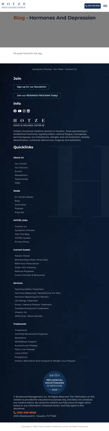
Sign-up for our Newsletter (31, 87)
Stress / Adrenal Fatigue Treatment (33, 305)
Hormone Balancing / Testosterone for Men (38, 293)
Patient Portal (22, 256)
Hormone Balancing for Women (32, 297)
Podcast (19, 209)
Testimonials (21, 179)
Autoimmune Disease (26, 346)
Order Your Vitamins (25, 268)
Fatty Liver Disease (25, 350)
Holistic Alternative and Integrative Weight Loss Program (45, 361)
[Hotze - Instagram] (24, 108)
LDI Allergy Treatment (26, 301)
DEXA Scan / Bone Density (29, 316)
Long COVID (21, 353)
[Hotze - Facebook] (15, 108)
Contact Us (71, 69)
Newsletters (21, 175)
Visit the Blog (22, 234)
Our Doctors (21, 168)
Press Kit (19, 213)
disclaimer (19, 409)
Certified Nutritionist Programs (31, 334)
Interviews (20, 205)
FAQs (17, 183)
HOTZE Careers (23, 238)
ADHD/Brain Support (26, 342)
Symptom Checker (42, 69)
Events (18, 172)
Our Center (21, 164)
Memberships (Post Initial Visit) (31, 260)
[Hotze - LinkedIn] (28, 108)
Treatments (21, 330)
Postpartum (21, 357)
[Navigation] (105, 6)
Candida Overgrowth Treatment (32, 309)
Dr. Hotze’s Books (24, 197)
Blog (19, 18)
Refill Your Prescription (27, 264)
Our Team (58, 69)
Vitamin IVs (21, 312)
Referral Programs (24, 271)
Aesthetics (20, 338)
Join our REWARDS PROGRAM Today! (37, 96)
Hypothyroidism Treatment (29, 289)
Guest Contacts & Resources (30, 275)
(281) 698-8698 (92, 6)
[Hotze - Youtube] (19, 108)
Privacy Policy (22, 242)
